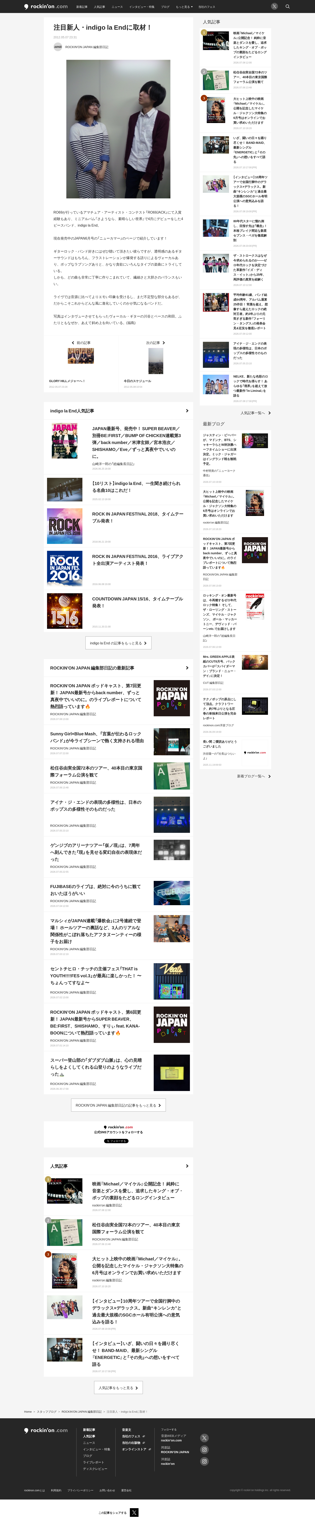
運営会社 (126, 1490)
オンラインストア (134, 1449)
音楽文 (126, 1429)
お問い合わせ (107, 1490)
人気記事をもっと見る (116, 1387)
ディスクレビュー (95, 1468)
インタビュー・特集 (142, 7)
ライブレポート (93, 1462)
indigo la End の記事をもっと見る (116, 642)
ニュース (117, 7)
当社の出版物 (131, 1442)
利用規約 (56, 1490)
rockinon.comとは (34, 1490)
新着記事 (82, 7)
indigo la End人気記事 (72, 410)
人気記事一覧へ (253, 412)
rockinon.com (46, 7)
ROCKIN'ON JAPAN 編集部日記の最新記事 (92, 668)
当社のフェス (206, 7)
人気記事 (99, 7)
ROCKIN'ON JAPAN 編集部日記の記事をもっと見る (116, 1105)
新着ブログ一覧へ (251, 775)
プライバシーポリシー (80, 1490)
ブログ (165, 7)
